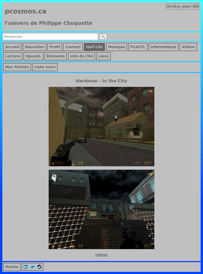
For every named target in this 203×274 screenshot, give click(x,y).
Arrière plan (179, 6)
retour (101, 255)
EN (196, 6)
